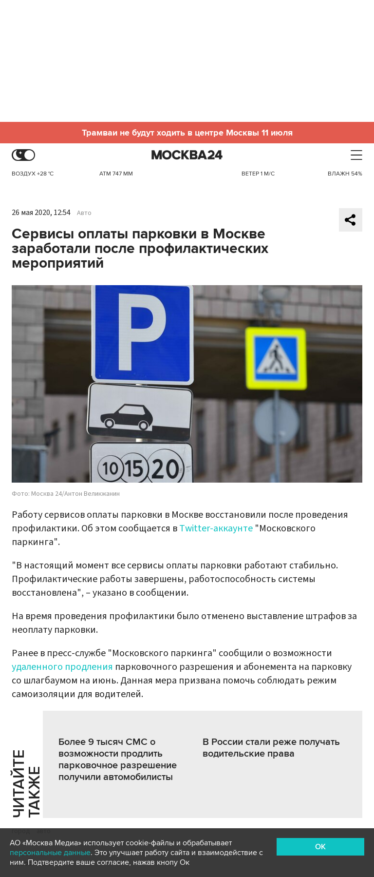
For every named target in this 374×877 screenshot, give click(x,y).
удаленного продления (62, 667)
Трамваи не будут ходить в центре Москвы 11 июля (187, 132)
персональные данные (50, 853)
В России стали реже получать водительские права (271, 748)
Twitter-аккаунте (216, 528)
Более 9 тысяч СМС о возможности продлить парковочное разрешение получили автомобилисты (117, 759)
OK (320, 847)
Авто (84, 213)
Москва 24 (187, 155)
